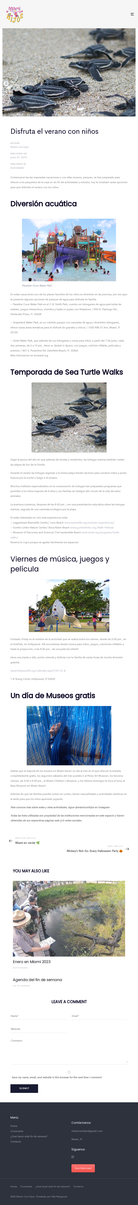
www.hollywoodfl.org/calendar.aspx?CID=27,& (38, 671)
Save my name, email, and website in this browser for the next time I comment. (57, 1077)
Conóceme (16, 1131)
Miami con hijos (19, 147)
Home (13, 1126)
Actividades (17, 168)
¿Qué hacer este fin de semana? (29, 1136)
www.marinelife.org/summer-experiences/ (89, 523)
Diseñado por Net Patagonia (51, 1197)
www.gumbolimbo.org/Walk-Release (92, 527)
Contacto (15, 1141)
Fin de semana (21, 986)
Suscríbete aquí (83, 1168)
